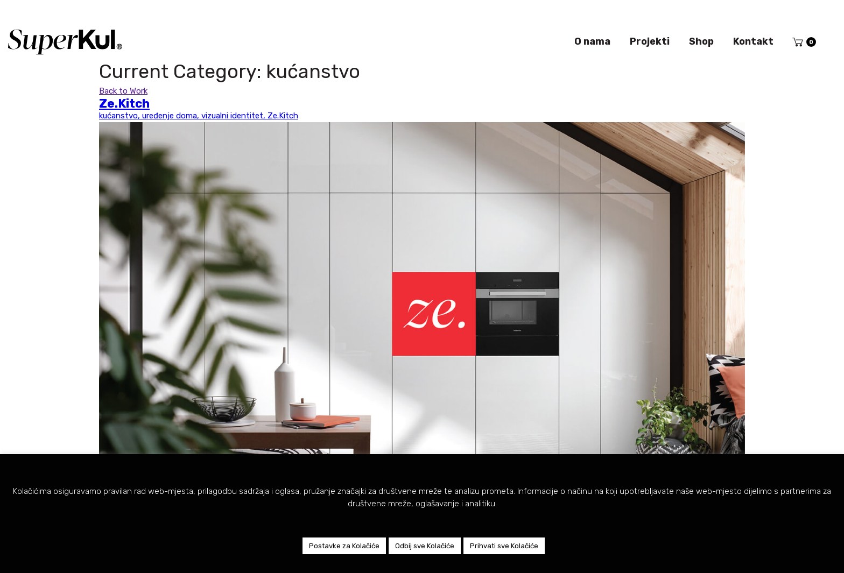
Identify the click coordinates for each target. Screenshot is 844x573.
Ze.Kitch (283, 116)
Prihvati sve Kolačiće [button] (504, 546)
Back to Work (123, 91)
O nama (592, 41)
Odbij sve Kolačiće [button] (424, 546)
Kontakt (753, 41)
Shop (701, 41)
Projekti (650, 41)
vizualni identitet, (234, 116)
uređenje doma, (171, 116)
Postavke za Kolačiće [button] (344, 546)
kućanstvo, (120, 116)
